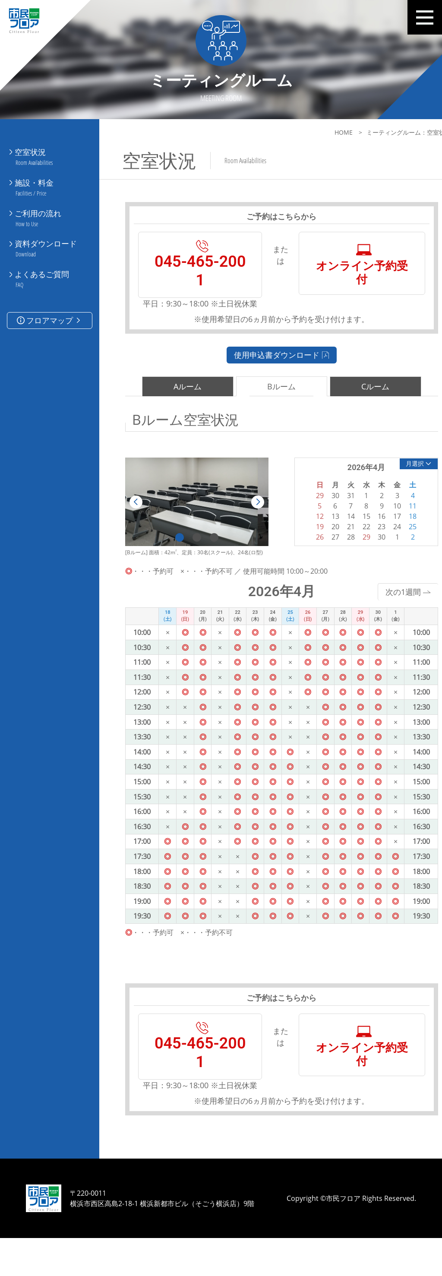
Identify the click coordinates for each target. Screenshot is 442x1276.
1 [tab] (174, 554)
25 (393, 543)
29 (350, 554)
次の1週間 (385, 608)
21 (335, 543)
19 (307, 543)
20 (321, 543)
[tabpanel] (191, 518)
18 (393, 533)
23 (364, 543)
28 (335, 554)
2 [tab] (191, 554)
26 (307, 554)
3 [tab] (209, 554)
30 (364, 554)
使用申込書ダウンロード (271, 371)
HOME (322, 132)
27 (321, 554)
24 (378, 543)
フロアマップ (49, 303)
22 (350, 543)
